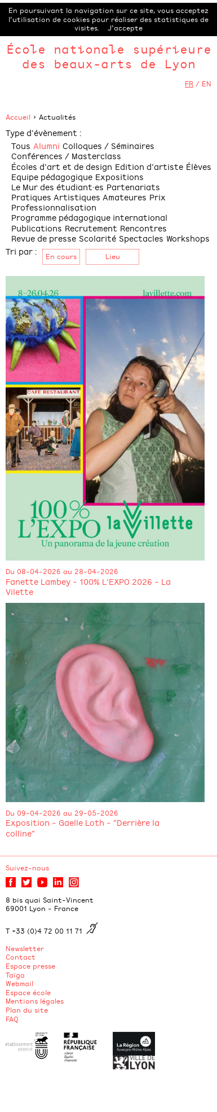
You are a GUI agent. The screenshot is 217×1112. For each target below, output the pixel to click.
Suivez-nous (27, 868)
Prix (157, 197)
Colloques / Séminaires (108, 145)
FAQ (12, 1019)
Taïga (15, 975)
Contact (21, 957)
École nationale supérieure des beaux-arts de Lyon (108, 56)
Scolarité (97, 238)
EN (206, 83)
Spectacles (141, 238)
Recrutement (91, 228)
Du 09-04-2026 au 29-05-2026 (62, 813)
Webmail (19, 983)
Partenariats (133, 186)
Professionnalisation (53, 207)
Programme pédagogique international (89, 217)
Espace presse (30, 966)
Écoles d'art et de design (61, 166)
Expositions (119, 176)
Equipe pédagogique (51, 176)
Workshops (188, 238)
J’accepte (125, 28)
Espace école (28, 992)
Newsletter (25, 948)
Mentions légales (35, 1001)
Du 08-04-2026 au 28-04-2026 (62, 571)
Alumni (46, 145)
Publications (36, 228)
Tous (20, 145)
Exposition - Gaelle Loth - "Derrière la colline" (83, 827)
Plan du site (27, 1010)
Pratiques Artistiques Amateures (79, 197)
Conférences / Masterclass (66, 155)
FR (189, 83)
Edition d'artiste (149, 166)
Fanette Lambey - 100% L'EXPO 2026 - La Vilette (88, 586)
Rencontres (143, 228)
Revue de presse (43, 238)
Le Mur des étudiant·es (57, 186)
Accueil (18, 117)
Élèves (198, 166)
